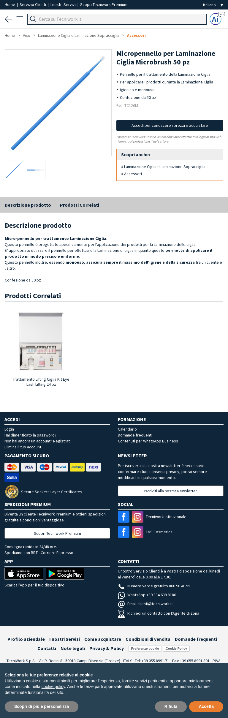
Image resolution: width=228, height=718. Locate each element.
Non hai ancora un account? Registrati (37, 441)
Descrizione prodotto (28, 205)
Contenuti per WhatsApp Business (148, 441)
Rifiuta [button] (171, 706)
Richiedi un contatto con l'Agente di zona (158, 613)
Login (9, 429)
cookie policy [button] (53, 686)
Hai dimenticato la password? (30, 435)
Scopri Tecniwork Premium (103, 4)
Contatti (46, 648)
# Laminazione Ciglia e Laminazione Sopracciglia (163, 166)
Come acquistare (102, 639)
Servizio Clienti (33, 4)
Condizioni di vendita (148, 639)
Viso (26, 35)
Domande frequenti (135, 435)
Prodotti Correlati (79, 205)
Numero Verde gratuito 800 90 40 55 (154, 586)
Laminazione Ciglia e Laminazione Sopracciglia (78, 35)
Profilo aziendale (26, 639)
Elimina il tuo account (22, 447)
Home (10, 4)
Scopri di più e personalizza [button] (41, 706)
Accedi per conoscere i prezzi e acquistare (170, 125)
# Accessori (131, 173)
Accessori (136, 35)
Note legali (73, 648)
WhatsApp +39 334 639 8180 (147, 594)
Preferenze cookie (145, 648)
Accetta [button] (206, 706)
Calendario (127, 429)
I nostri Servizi (63, 4)
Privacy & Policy (106, 648)
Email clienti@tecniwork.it (145, 603)
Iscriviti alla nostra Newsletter (170, 491)
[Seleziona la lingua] (213, 4)
